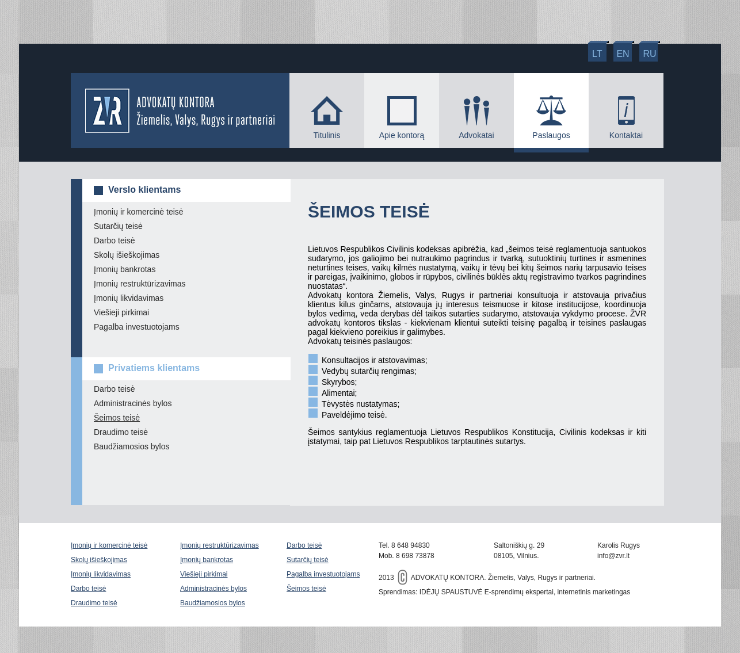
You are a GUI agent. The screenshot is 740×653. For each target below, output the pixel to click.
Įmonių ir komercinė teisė (139, 211)
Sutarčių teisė (118, 226)
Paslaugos (551, 135)
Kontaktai (626, 135)
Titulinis (327, 135)
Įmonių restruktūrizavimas (140, 283)
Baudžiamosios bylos (132, 446)
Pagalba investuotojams (137, 326)
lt (597, 54)
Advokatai (476, 135)
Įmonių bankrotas (124, 269)
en (622, 54)
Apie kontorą (402, 135)
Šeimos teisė (117, 417)
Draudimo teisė (121, 432)
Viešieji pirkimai (121, 312)
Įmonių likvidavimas (128, 298)
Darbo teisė (114, 240)
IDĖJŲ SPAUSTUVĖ (451, 592)
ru (650, 54)
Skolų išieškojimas (126, 254)
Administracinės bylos (132, 403)
